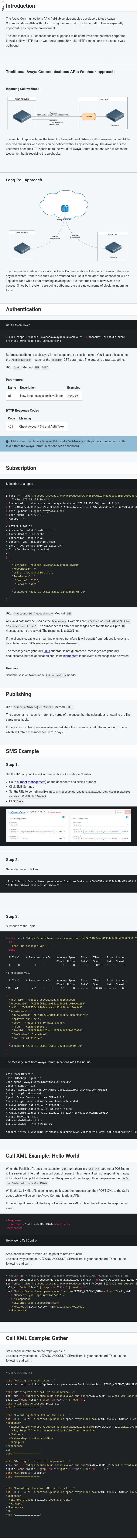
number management (31, 782)
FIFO (47, 651)
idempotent (70, 656)
